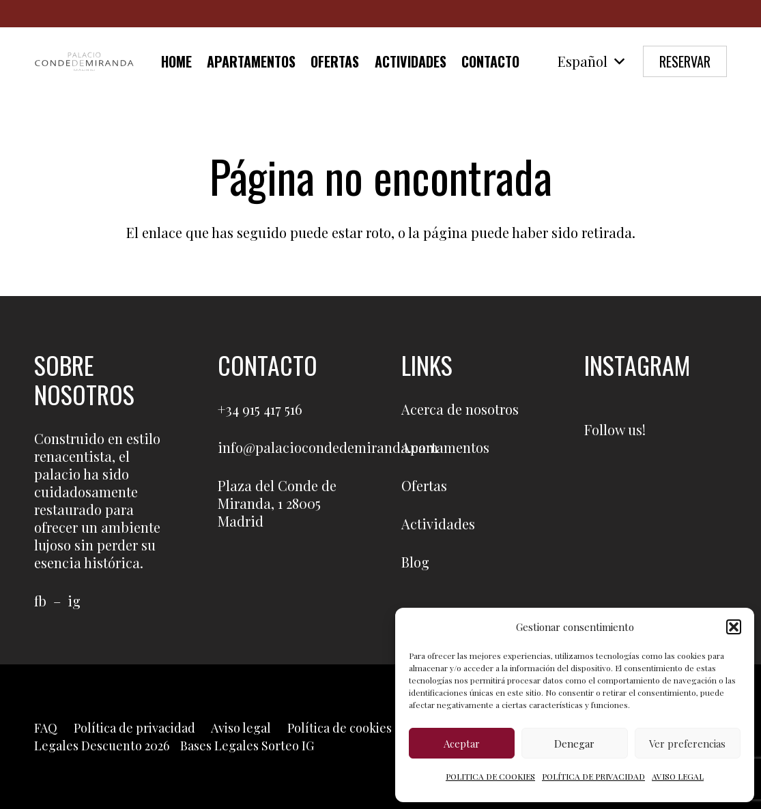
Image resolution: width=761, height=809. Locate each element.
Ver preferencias (687, 743)
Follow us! (615, 429)
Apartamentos (445, 447)
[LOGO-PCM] (84, 61)
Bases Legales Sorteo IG (247, 745)
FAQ (45, 728)
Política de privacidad (134, 728)
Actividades (438, 523)
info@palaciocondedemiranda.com (328, 447)
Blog (415, 562)
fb (40, 600)
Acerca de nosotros (460, 409)
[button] (734, 627)
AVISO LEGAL (678, 776)
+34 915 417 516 (260, 409)
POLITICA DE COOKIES (490, 776)
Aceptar (462, 743)
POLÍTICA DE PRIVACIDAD (593, 776)
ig (74, 600)
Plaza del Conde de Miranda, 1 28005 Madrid (277, 503)
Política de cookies (339, 728)
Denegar (574, 743)
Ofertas (424, 485)
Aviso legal (241, 728)
